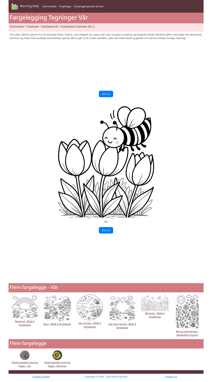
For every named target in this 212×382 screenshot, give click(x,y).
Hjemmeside (50, 6)
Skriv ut (106, 94)
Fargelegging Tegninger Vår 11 (78, 26)
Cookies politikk (41, 376)
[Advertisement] (106, 65)
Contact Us (171, 376)
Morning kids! (24, 6)
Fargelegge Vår (49, 26)
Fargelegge (65, 6)
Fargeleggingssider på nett (89, 6)
